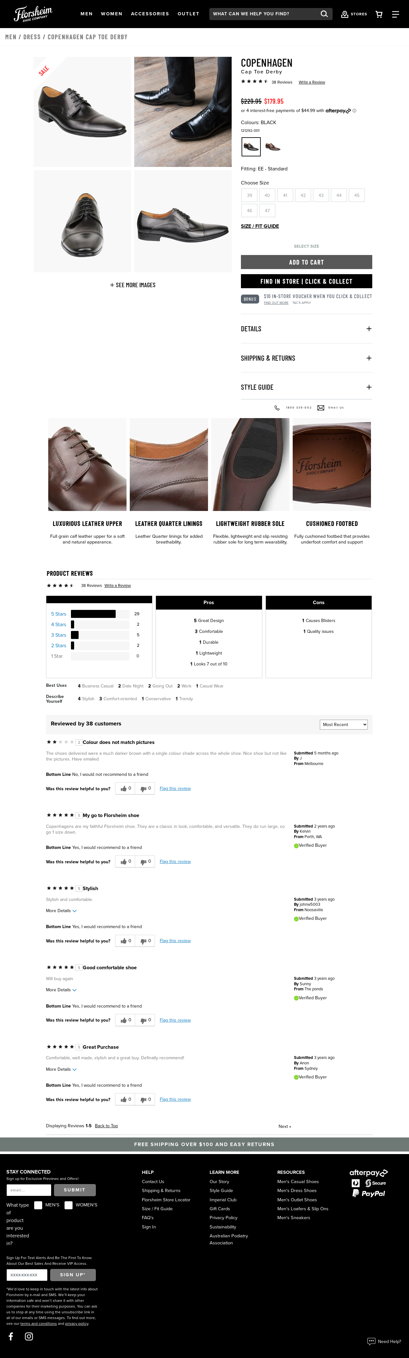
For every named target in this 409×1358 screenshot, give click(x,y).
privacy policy (76, 1323)
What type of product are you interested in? (17, 1224)
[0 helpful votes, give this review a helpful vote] (125, 788)
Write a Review (312, 82)
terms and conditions (38, 1323)
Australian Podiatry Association (229, 1239)
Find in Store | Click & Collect (306, 281)
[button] (87, 14)
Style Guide (221, 1190)
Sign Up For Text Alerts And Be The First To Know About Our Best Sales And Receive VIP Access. (49, 1261)
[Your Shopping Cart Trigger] (378, 14)
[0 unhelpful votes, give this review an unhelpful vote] (145, 788)
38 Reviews (282, 82)
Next (285, 1126)
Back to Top (106, 1126)
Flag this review (175, 788)
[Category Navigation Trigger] (395, 14)
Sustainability (223, 1227)
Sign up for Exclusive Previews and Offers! (42, 1178)
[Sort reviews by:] (344, 725)
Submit (75, 1190)
